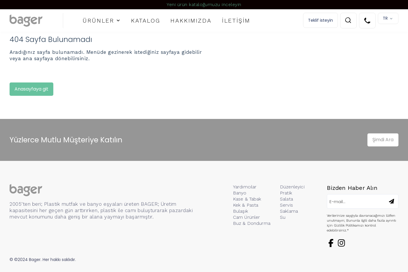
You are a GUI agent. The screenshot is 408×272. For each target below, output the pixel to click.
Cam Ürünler (246, 217)
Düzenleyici (292, 187)
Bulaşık (240, 211)
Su (282, 217)
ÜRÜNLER (98, 20)
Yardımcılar (245, 187)
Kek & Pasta (245, 205)
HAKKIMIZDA (191, 20)
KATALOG (145, 20)
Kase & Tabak (247, 199)
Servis (286, 205)
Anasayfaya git (31, 89)
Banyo (240, 193)
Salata (286, 199)
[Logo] (36, 20)
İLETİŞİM (236, 20)
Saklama (289, 211)
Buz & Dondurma (251, 223)
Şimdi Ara (383, 139)
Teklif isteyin (320, 20)
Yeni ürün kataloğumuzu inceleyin (204, 4)
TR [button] (385, 18)
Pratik (286, 193)
